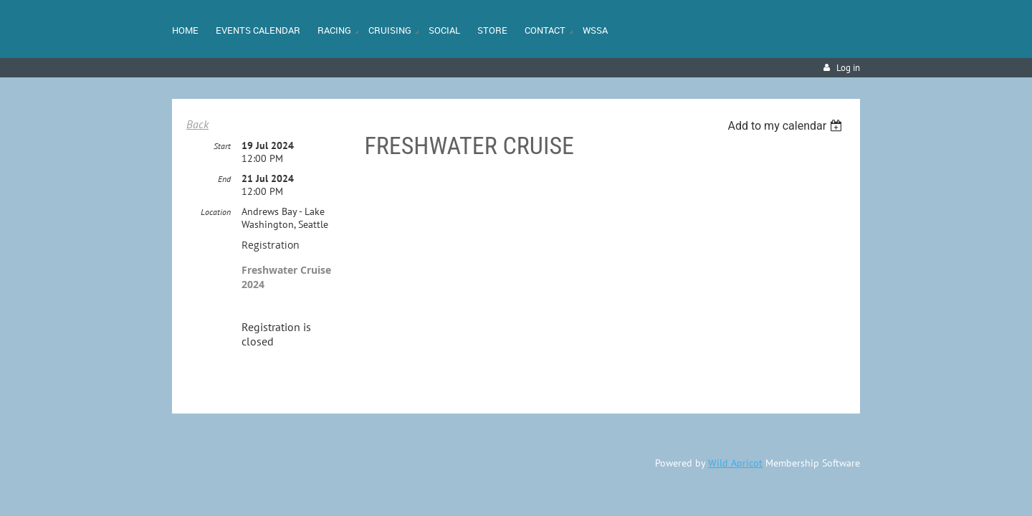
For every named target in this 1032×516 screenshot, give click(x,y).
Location (216, 208)
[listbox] (786, 126)
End (224, 175)
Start (222, 142)
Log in (848, 68)
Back (197, 124)
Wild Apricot (735, 459)
